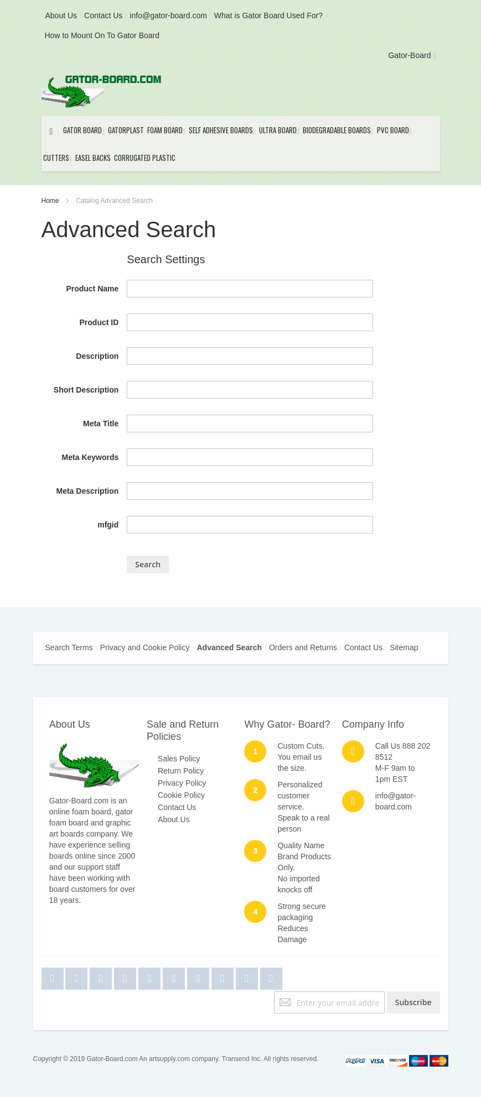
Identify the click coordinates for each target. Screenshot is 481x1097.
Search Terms (69, 647)
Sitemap (404, 647)
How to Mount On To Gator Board (102, 35)
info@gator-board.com (168, 15)
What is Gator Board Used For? (268, 15)
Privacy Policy (182, 783)
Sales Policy (179, 758)
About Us (61, 15)
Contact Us (103, 15)
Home (51, 201)
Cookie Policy (181, 795)
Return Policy (181, 770)
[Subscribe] (413, 1002)
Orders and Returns (303, 647)
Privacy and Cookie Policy (145, 647)
